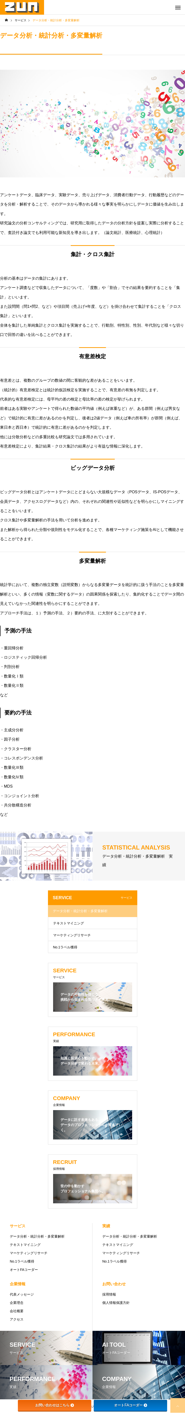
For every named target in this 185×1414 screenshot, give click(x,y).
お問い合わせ (114, 1284)
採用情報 (109, 1294)
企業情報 (17, 1284)
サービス (17, 1226)
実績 (106, 1226)
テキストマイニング (68, 923)
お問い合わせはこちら (54, 1405)
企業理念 (16, 1303)
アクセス (16, 1319)
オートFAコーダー (24, 1270)
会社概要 (16, 1311)
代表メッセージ (22, 1294)
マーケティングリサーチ (72, 935)
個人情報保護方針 (116, 1303)
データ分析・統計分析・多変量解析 (80, 911)
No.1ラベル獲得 (65, 947)
